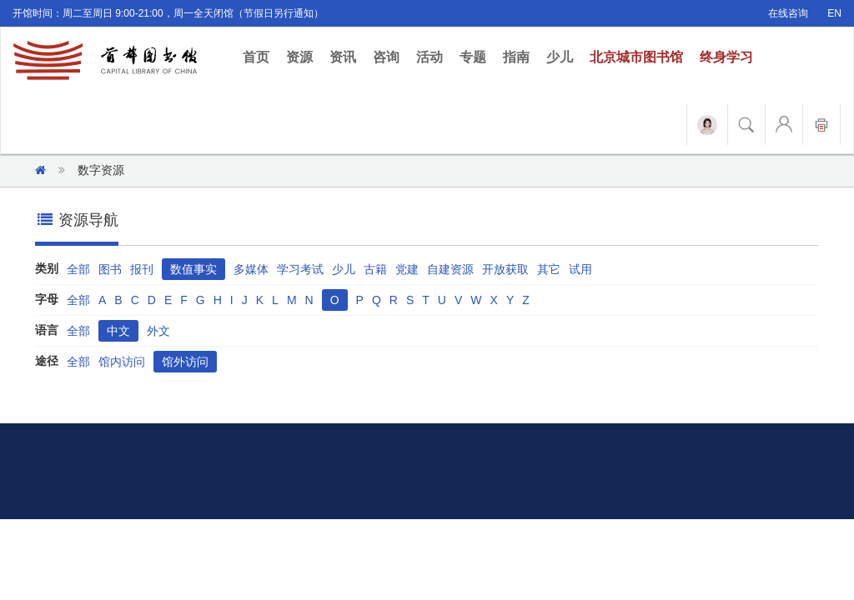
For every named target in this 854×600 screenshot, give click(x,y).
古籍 (375, 269)
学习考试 (300, 269)
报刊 (141, 269)
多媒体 (251, 269)
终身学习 (726, 57)
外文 (158, 331)
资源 (299, 57)
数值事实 (193, 269)
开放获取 (505, 269)
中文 (118, 331)
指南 (516, 57)
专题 (473, 57)
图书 (110, 269)
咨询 (386, 57)
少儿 (559, 57)
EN (834, 13)
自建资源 (450, 269)
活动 (429, 57)
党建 (407, 269)
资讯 (342, 57)
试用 (580, 269)
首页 (260, 56)
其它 (548, 269)
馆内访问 (121, 361)
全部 (78, 269)
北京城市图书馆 (636, 57)
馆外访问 (185, 361)
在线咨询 (788, 13)
